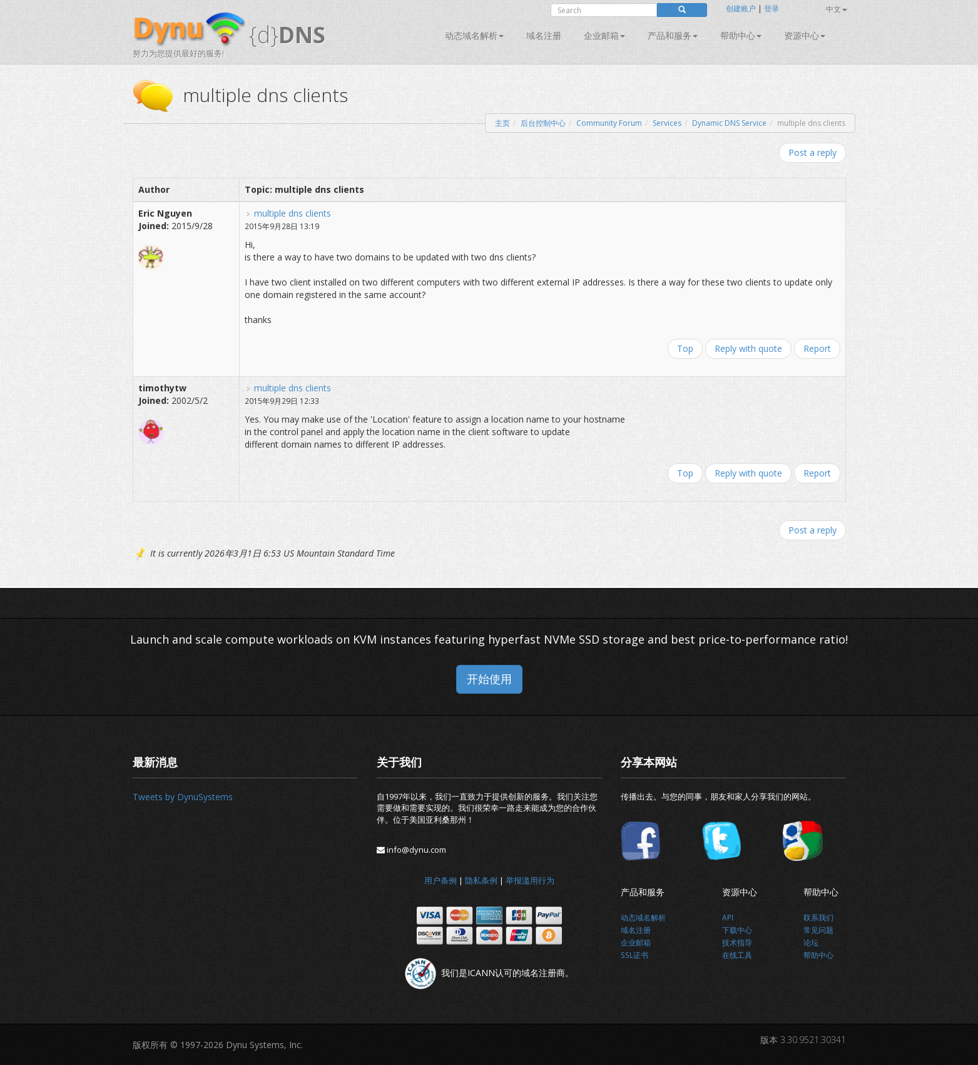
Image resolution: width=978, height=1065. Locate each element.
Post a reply (812, 152)
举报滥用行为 (530, 880)
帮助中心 (741, 35)
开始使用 (489, 678)
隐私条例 (481, 880)
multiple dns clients (292, 213)
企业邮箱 (604, 35)
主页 (502, 123)
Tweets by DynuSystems (183, 797)
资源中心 (804, 35)
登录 (771, 8)
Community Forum (609, 123)
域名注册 (543, 35)
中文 (836, 9)
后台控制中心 (543, 123)
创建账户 (741, 8)
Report (817, 348)
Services (667, 123)
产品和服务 (673, 35)
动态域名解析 (474, 35)
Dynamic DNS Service (729, 123)
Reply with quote (748, 348)
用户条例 (440, 880)
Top (685, 348)
